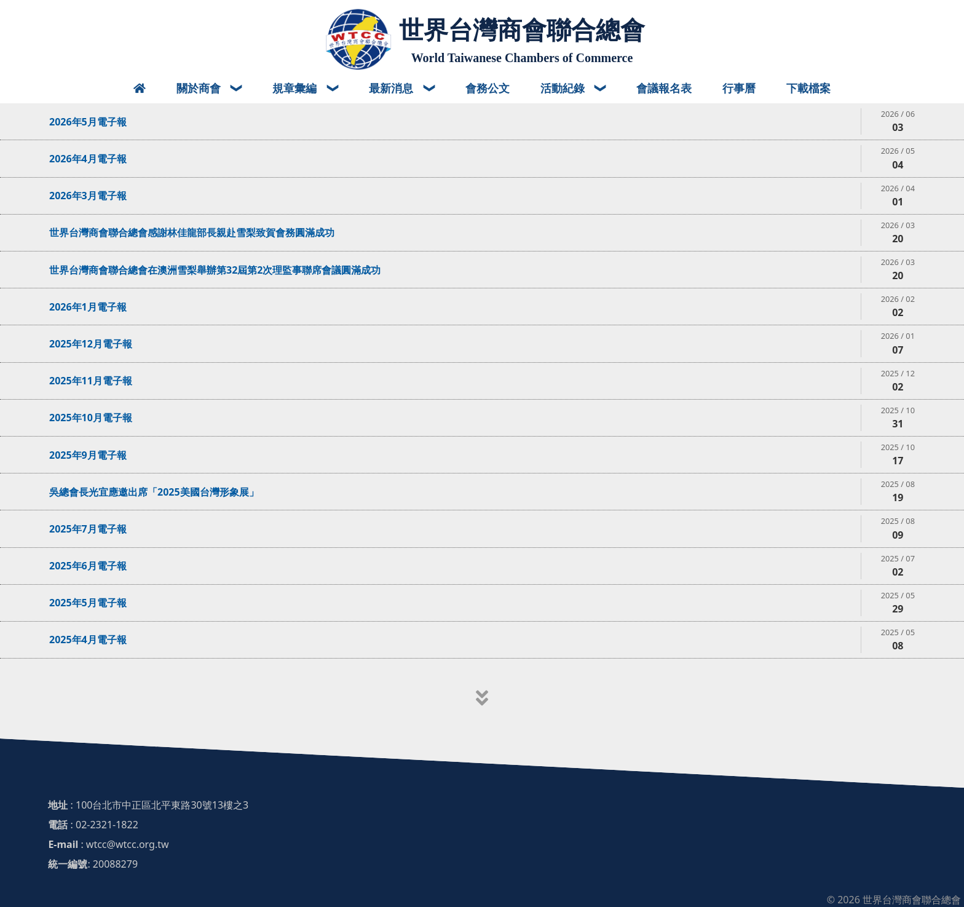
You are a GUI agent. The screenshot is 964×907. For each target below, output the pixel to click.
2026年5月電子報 (88, 122)
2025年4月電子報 (88, 639)
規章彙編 (296, 88)
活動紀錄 (564, 88)
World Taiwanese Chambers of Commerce (522, 58)
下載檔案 (808, 88)
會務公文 (487, 88)
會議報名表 (664, 88)
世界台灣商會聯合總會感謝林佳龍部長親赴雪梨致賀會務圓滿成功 (191, 232)
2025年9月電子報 (88, 455)
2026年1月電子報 (88, 307)
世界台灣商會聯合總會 (522, 30)
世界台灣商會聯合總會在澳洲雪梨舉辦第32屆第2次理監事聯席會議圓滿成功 (215, 270)
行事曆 (739, 88)
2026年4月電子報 (88, 158)
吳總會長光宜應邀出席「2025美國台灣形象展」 (154, 492)
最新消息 (392, 88)
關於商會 (200, 88)
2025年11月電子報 (90, 380)
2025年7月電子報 (88, 529)
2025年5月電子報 (88, 602)
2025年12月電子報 (90, 344)
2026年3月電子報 (88, 195)
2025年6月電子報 (88, 565)
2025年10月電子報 (90, 417)
